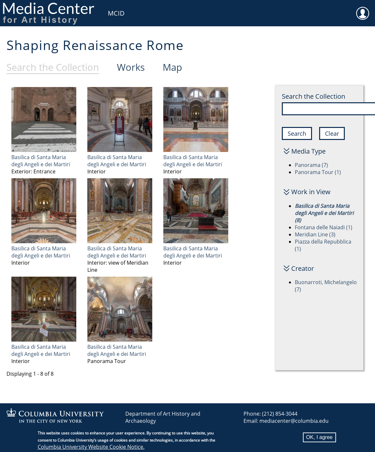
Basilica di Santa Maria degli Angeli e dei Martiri (40, 161)
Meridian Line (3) (315, 234)
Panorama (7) (311, 165)
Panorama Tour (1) (318, 172)
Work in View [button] (311, 191)
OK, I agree (319, 438)
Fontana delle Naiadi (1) (323, 227)
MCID (116, 13)
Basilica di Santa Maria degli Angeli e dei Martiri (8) (324, 213)
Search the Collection (313, 96)
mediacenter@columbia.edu (294, 420)
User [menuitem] (363, 9)
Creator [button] (302, 268)
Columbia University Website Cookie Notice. (91, 447)
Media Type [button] (308, 151)
